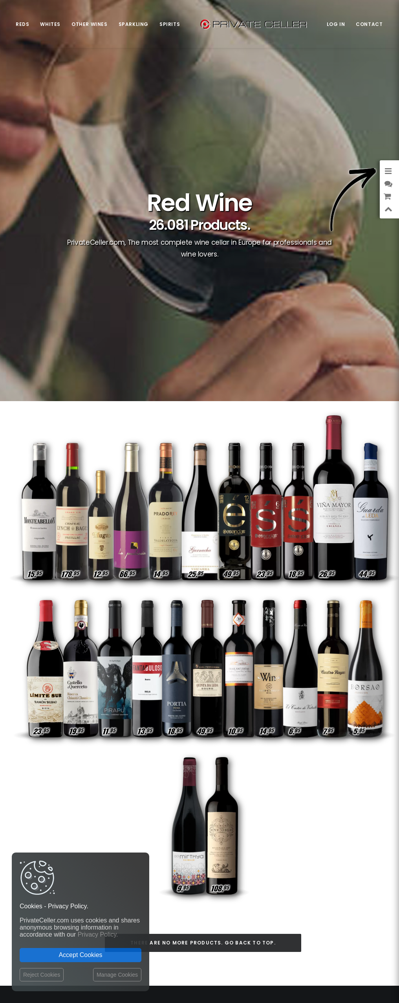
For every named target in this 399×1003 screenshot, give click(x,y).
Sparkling (133, 24)
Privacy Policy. (98, 934)
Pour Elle (326, 893)
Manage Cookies (117, 975)
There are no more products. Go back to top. (203, 718)
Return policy (183, 895)
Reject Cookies (41, 975)
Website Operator (188, 902)
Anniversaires (323, 882)
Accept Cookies (80, 955)
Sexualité (356, 893)
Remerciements (307, 905)
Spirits (169, 24)
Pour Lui (357, 905)
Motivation (354, 916)
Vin (336, 905)
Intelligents (284, 882)
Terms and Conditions (194, 911)
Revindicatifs (323, 870)
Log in (336, 24)
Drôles (299, 893)
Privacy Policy (184, 887)
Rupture (357, 882)
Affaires (273, 893)
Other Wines (89, 24)
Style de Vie (319, 916)
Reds (22, 24)
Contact (369, 24)
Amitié (293, 870)
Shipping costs (185, 880)
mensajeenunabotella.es (342, 935)
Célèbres (357, 870)
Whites (50, 24)
